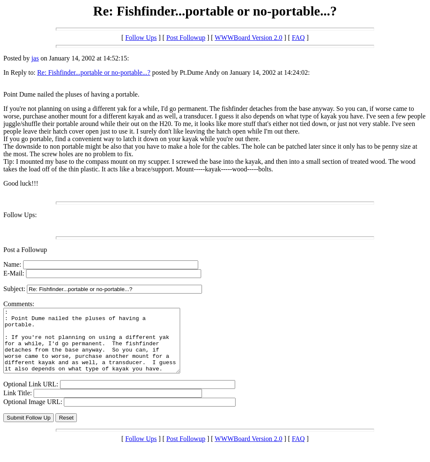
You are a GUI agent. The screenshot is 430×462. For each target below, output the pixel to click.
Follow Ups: (20, 214)
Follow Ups (141, 37)
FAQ (298, 37)
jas (35, 58)
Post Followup (185, 37)
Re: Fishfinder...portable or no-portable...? (93, 72)
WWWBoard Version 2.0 (248, 37)
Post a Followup (25, 249)
